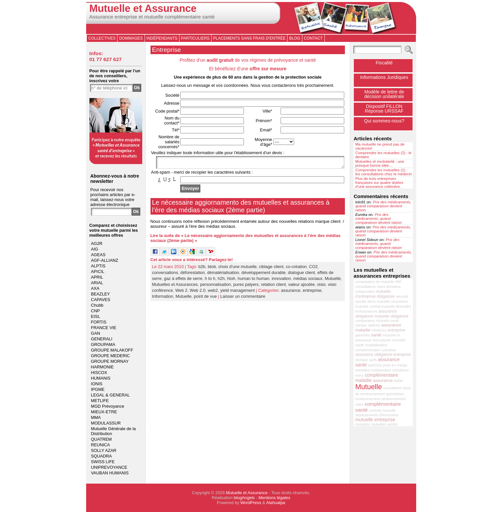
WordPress (250, 502)
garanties (362, 335)
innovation (281, 280)
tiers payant (382, 340)
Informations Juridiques (384, 77)
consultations (365, 287)
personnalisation (215, 286)
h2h (221, 280)
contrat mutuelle (382, 306)
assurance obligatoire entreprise (383, 354)
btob (212, 268)
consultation (392, 388)
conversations (165, 274)
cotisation (389, 350)
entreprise (312, 292)
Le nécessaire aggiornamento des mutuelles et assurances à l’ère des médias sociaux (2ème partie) (241, 208)
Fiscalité (384, 62)
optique (361, 325)
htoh (231, 280)
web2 (213, 292)
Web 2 (181, 292)
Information (162, 298)
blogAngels (244, 497)
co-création (296, 268)
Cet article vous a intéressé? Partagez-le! (192, 261)
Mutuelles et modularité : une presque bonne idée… (379, 163)
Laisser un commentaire (242, 298)
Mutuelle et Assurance (143, 8)
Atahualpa (275, 502)
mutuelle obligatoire (392, 316)
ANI (398, 282)
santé (376, 334)
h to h (210, 280)
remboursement (367, 399)
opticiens (375, 365)
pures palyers (246, 286)
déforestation (193, 274)
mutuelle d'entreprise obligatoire (374, 294)
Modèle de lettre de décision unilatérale (384, 94)
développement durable (264, 274)
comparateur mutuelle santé (377, 321)
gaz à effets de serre (183, 280)
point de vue (205, 298)
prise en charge (395, 365)
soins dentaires (389, 287)
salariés (374, 325)
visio (321, 286)
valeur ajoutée (301, 286)
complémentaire (367, 350)
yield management (237, 292)
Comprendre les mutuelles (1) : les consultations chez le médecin (383, 172)
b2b (201, 268)
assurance (290, 292)
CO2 (313, 268)
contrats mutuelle (382, 410)
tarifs (373, 360)
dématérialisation (223, 274)
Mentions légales (274, 497)
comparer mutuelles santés (376, 424)
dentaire (361, 360)
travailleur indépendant (373, 370)
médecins (379, 330)
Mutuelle (333, 280)
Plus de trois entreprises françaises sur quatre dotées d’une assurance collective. (379, 182)
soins (359, 375)
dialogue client (301, 274)
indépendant (365, 291)
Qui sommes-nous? (384, 120)
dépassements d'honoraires (376, 415)
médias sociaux (307, 280)
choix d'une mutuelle (237, 268)
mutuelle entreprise (375, 419)
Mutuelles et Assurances (175, 286)
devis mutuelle (378, 301)
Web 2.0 (197, 292)
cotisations (400, 370)
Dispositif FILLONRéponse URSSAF (384, 109)
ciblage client (271, 268)
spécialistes (395, 394)
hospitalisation (376, 345)
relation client (273, 286)
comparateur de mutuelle (374, 282)
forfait (398, 381)
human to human (253, 280)
